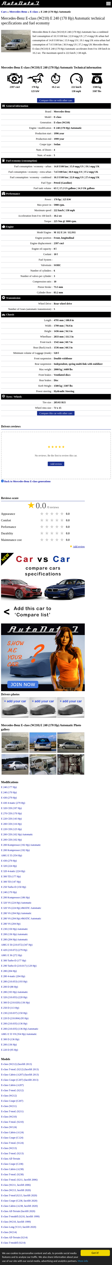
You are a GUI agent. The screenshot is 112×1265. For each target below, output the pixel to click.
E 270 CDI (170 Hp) (11, 813)
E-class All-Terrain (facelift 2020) (18, 1211)
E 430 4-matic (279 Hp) (13, 802)
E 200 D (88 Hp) (9, 986)
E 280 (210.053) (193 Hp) (14, 981)
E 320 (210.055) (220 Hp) (14, 997)
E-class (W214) (9, 1232)
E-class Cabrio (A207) (12, 1085)
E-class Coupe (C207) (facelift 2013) (19, 1079)
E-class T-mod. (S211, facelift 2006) (19, 1179)
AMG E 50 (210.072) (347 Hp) (16, 944)
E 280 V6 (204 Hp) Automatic (16, 913)
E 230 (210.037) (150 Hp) (14, 1013)
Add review (56, 464)
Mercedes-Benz (18, 11)
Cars (4, 11)
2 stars (47, 514)
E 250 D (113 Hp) (10, 1007)
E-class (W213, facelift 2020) (16, 1190)
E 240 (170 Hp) (9, 792)
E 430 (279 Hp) (9, 797)
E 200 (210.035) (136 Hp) (14, 1023)
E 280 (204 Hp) (9, 971)
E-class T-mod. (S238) (12, 1174)
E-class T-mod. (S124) (12, 1142)
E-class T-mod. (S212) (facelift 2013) (20, 1069)
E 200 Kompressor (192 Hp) (15, 850)
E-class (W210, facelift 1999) (16, 1221)
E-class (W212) (9, 1095)
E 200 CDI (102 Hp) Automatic (17, 834)
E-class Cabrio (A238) (12, 1169)
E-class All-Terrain (10, 1158)
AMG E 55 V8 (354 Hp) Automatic (19, 1034)
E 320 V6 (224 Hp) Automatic (16, 902)
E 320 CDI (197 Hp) (11, 808)
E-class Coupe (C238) (12, 1163)
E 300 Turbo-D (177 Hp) (13, 960)
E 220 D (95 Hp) (9, 1049)
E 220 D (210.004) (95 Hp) (14, 1018)
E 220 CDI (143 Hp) (11, 818)
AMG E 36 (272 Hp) (11, 955)
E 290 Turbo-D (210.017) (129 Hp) (18, 965)
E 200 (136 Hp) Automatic (14, 934)
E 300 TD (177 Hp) (11, 876)
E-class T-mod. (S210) (12, 1121)
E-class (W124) (9, 1127)
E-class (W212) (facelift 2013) (16, 1064)
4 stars (57, 514)
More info (18, 1261)
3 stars (52, 514)
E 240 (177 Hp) (9, 787)
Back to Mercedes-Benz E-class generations (26, 481)
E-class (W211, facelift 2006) (16, 1184)
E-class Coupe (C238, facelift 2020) (19, 1200)
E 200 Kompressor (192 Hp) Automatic (21, 844)
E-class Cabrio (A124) (12, 1132)
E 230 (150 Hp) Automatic (14, 929)
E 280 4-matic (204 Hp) (13, 976)
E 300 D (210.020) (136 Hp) (15, 1002)
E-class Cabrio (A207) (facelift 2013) (20, 1074)
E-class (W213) (9, 1148)
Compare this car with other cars (55, 100)
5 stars (62, 514)
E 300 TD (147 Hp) (11, 881)
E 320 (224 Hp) (9, 865)
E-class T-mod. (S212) (12, 1090)
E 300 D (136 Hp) (10, 1039)
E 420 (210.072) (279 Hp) (14, 950)
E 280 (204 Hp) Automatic (14, 939)
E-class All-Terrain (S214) (14, 1237)
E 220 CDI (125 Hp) (11, 829)
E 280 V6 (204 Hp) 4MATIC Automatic (21, 918)
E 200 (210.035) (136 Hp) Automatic (19, 1028)
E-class (34, 11)
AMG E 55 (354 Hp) (11, 855)
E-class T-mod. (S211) (12, 1111)
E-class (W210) (9, 1116)
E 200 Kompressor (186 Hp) (15, 897)
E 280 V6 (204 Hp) (10, 923)
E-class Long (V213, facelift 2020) (18, 1226)
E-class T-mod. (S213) (12, 1153)
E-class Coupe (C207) (12, 1100)
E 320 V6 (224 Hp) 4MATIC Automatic (21, 908)
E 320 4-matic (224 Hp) (13, 871)
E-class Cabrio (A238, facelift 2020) (19, 1205)
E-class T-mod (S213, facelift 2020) (19, 1195)
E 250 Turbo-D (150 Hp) (13, 887)
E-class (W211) (9, 1106)
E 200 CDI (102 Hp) (11, 839)
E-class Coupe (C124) (12, 1137)
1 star (42, 514)
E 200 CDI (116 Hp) (11, 823)
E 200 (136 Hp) (9, 1044)
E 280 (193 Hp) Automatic (14, 992)
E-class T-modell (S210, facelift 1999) (20, 1216)
